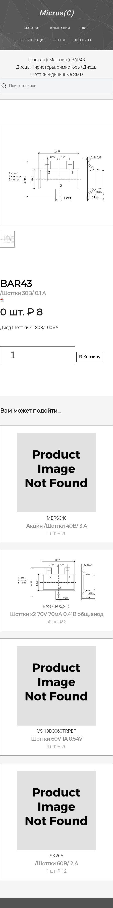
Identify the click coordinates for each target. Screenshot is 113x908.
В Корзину (89, 356)
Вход (60, 40)
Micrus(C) (56, 13)
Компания (60, 28)
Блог (84, 28)
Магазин (32, 28)
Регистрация (33, 40)
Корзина (83, 40)
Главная (36, 59)
